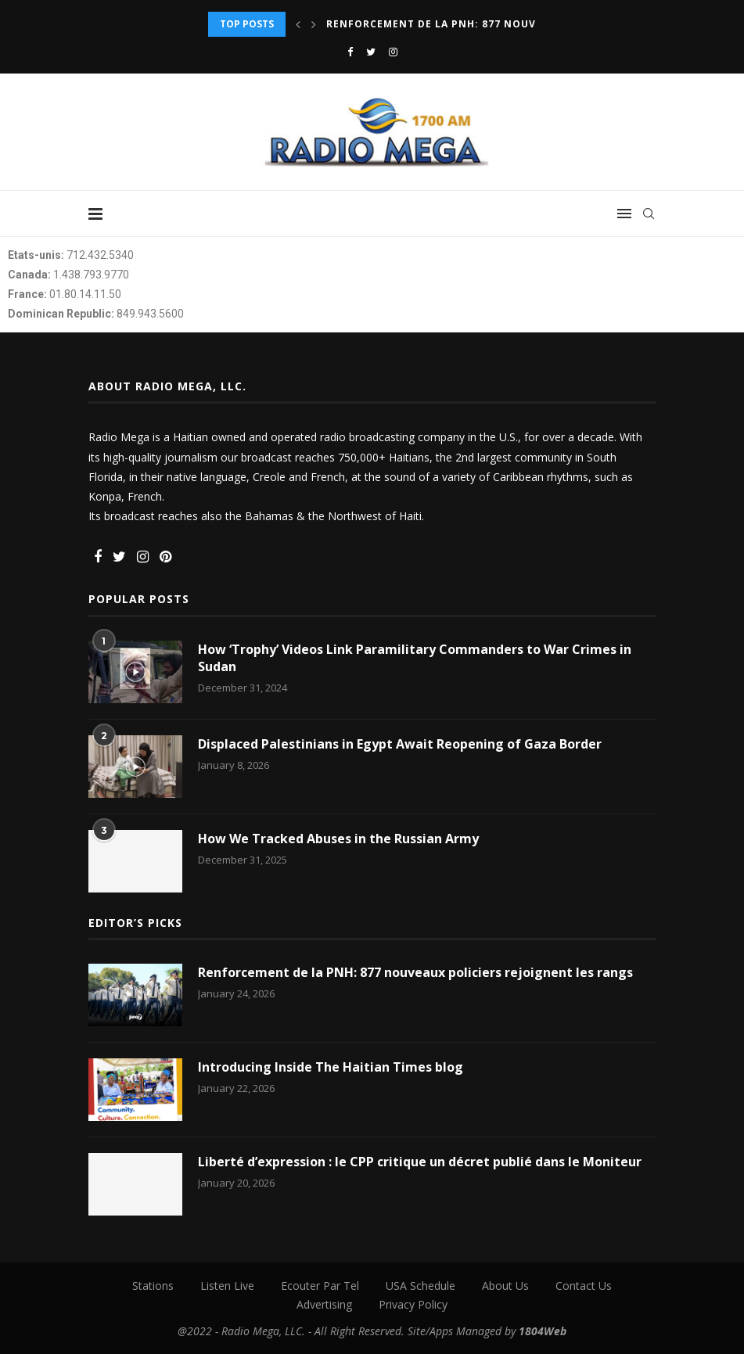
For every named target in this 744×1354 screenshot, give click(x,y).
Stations (153, 1285)
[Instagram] (393, 52)
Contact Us (583, 1285)
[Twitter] (371, 52)
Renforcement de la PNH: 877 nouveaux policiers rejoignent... (516, 24)
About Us (505, 1285)
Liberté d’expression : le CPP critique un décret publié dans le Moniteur (420, 1161)
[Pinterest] (165, 557)
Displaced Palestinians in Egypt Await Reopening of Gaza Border (400, 743)
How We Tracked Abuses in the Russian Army (338, 838)
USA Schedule (420, 1285)
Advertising (324, 1304)
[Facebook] (350, 52)
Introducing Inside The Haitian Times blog (330, 1067)
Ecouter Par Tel (320, 1285)
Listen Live (227, 1285)
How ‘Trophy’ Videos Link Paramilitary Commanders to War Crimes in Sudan (414, 658)
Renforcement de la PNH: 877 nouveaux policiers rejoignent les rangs (415, 972)
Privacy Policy (413, 1304)
